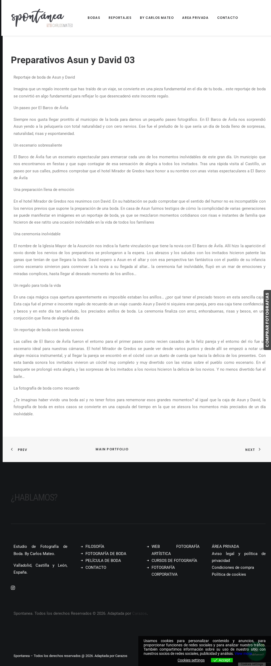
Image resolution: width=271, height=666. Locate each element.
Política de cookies (229, 574)
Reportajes (120, 17)
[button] (13, 588)
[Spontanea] (42, 17)
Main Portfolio (112, 449)
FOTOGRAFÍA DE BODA (105, 553)
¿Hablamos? (34, 497)
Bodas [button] (94, 17)
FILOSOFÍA (94, 546)
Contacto (227, 17)
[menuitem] (96, 18)
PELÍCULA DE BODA (103, 560)
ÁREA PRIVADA (225, 546)
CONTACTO (95, 567)
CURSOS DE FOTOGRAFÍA (174, 560)
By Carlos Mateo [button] (157, 17)
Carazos (139, 613)
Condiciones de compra (233, 567)
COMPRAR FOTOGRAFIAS (267, 320)
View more (243, 653)
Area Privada (195, 17)
